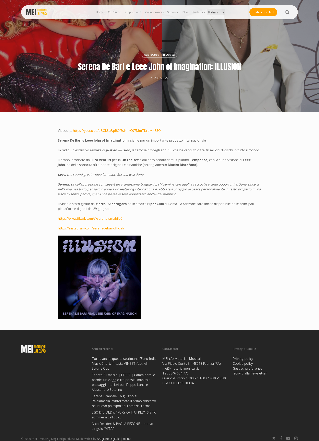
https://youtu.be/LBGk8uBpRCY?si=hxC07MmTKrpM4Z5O (117, 130)
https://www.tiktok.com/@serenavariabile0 (90, 218)
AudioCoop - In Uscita (159, 55)
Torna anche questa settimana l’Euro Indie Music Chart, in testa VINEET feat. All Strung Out (124, 363)
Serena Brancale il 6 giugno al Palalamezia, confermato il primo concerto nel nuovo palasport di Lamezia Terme (124, 401)
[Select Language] (216, 12)
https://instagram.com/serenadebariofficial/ (91, 228)
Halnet (127, 439)
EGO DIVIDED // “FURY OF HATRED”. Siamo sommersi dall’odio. (124, 414)
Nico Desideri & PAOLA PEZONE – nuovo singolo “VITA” (122, 426)
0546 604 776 (179, 373)
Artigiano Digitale (108, 439)
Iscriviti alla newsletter (250, 373)
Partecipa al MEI (263, 12)
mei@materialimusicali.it (180, 368)
